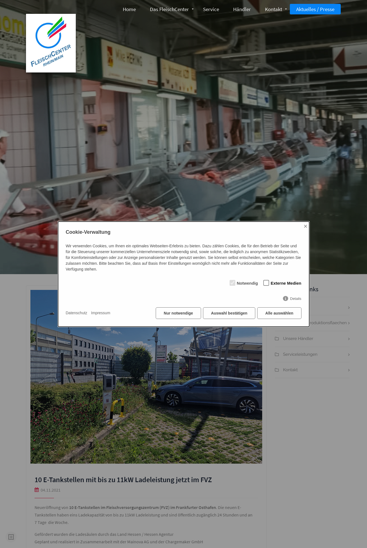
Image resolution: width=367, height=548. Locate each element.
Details (295, 299)
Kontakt (273, 9)
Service (211, 9)
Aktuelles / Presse (315, 9)
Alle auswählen (279, 313)
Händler (242, 9)
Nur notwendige (178, 313)
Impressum (100, 313)
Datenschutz (76, 313)
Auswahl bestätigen (229, 313)
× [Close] (306, 226)
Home (129, 9)
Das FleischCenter (169, 9)
